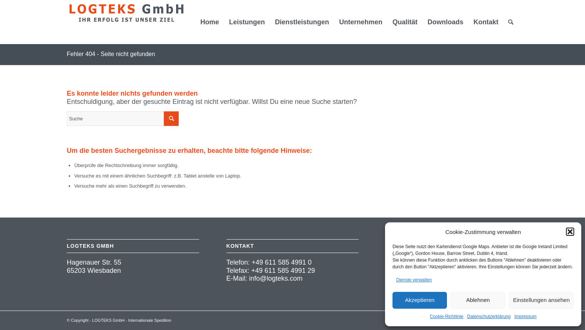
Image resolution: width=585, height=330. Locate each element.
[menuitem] (209, 22)
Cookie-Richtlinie (446, 316)
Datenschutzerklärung (489, 316)
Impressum (525, 316)
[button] (570, 231)
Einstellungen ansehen (541, 300)
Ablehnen (477, 300)
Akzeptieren (419, 300)
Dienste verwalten (414, 280)
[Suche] (510, 22)
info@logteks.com (276, 278)
